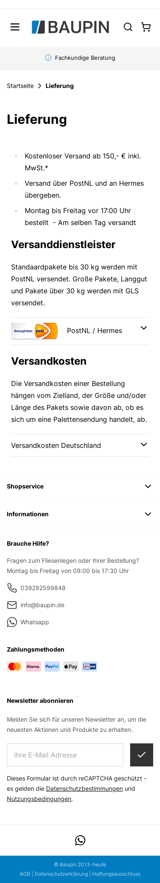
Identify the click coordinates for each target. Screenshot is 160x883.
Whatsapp (28, 622)
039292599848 (36, 588)
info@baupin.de (35, 605)
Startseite (20, 85)
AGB (25, 874)
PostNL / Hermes (66, 331)
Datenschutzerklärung (61, 874)
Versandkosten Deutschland (56, 445)
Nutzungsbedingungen (39, 798)
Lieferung (60, 85)
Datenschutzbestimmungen (84, 788)
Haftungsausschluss (116, 874)
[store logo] (70, 27)
